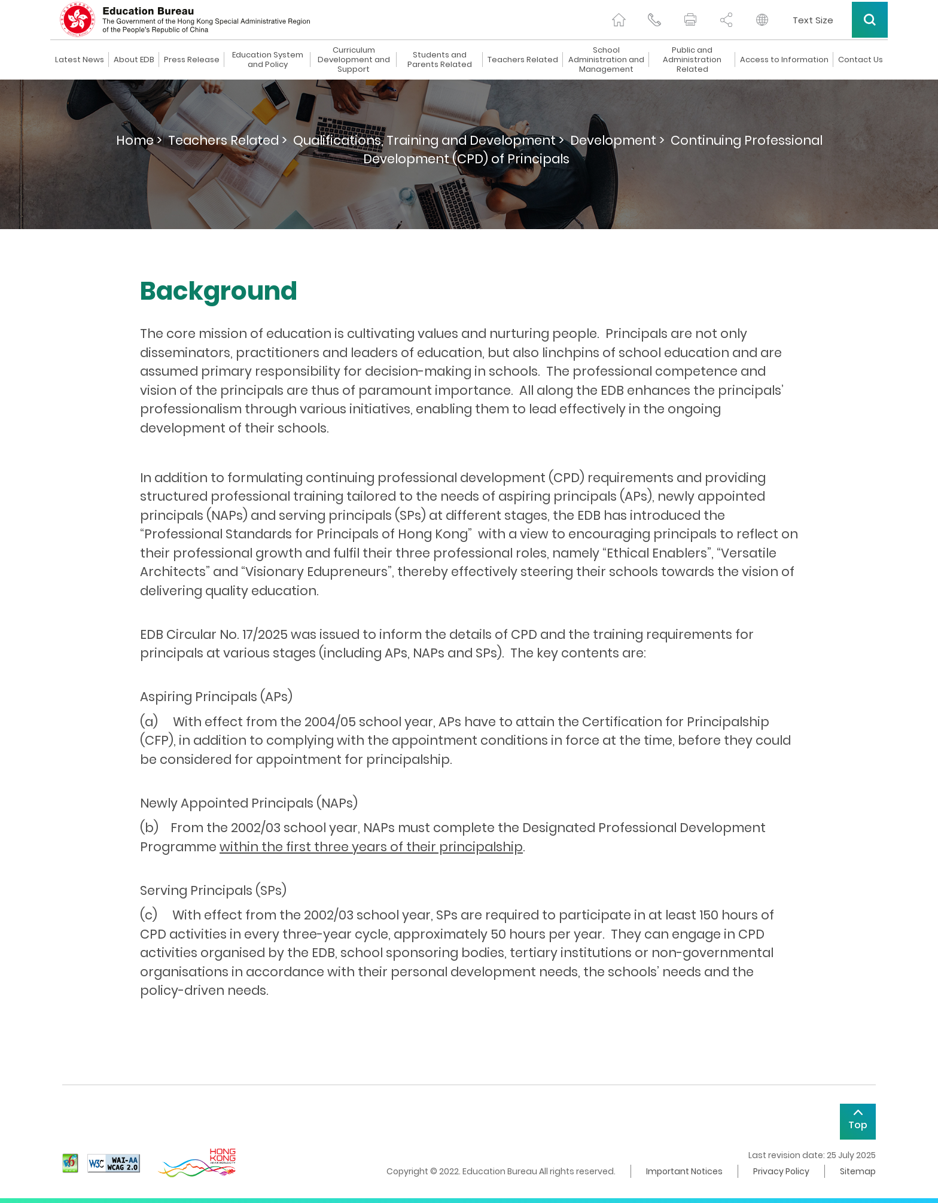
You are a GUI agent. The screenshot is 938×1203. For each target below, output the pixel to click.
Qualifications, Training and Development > (428, 140)
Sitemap (858, 1171)
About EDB (134, 60)
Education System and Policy (267, 59)
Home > (139, 140)
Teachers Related (523, 60)
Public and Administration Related (692, 59)
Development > (617, 140)
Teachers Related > (227, 140)
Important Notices (684, 1171)
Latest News (79, 60)
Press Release (192, 60)
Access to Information (784, 60)
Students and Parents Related (439, 59)
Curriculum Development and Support (354, 59)
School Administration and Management (606, 59)
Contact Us (860, 60)
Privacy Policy (781, 1171)
